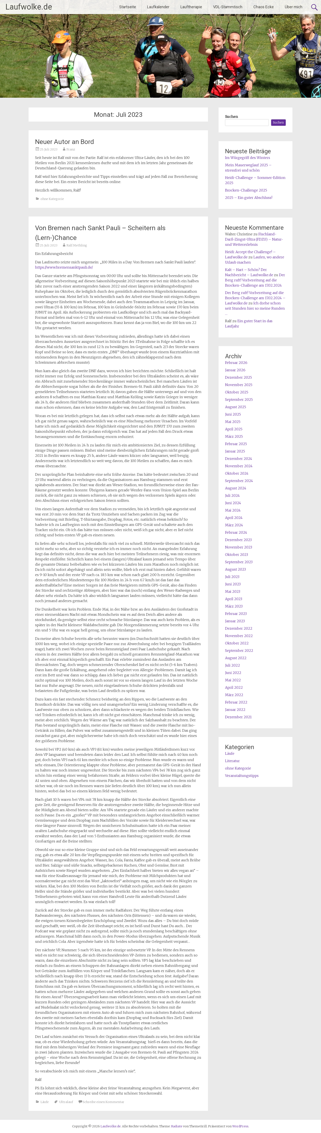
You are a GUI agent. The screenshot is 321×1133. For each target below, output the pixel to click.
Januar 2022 (235, 709)
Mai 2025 (232, 422)
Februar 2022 (236, 702)
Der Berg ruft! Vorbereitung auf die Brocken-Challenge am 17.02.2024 (255, 280)
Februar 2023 (236, 613)
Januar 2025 (235, 451)
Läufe (45, 1102)
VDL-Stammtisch (227, 7)
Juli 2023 (232, 577)
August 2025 (235, 407)
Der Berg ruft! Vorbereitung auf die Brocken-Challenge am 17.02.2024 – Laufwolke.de (255, 298)
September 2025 (239, 399)
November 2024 (239, 466)
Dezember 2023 (238, 540)
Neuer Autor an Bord (64, 141)
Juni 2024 (233, 503)
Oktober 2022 (237, 643)
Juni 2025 (233, 414)
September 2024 (239, 481)
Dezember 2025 (238, 377)
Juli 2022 (232, 665)
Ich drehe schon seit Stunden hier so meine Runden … (255, 308)
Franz (70, 149)
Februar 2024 (236, 532)
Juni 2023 (233, 584)
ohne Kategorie (52, 199)
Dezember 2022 (238, 628)
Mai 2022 (233, 680)
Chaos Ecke (263, 7)
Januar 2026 (235, 370)
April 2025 (233, 429)
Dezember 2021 (238, 717)
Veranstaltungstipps (242, 775)
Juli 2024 (232, 495)
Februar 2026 (236, 362)
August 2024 (235, 488)
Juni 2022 (233, 673)
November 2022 (239, 636)
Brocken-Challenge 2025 (246, 190)
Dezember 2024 (238, 458)
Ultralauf (66, 1102)
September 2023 (239, 562)
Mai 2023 (232, 591)
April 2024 (234, 517)
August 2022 (235, 658)
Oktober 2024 (236, 473)
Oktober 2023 (236, 554)
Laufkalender (158, 7)
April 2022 (234, 687)
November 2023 (238, 547)
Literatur (232, 761)
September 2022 (239, 650)
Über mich (293, 7)
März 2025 (234, 436)
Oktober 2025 (236, 392)
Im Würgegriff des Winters (247, 157)
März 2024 (234, 525)
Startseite (127, 7)
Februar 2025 (236, 444)
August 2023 (235, 569)
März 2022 (234, 695)
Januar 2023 (235, 621)
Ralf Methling (76, 245)
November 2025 (238, 385)
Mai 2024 (233, 510)
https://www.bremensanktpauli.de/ (64, 267)
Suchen (231, 116)
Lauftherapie (191, 7)
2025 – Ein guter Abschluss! (248, 197)
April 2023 (233, 599)
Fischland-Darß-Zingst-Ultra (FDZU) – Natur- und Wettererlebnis (254, 239)
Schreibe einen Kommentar (103, 1102)
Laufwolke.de (28, 7)
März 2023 (234, 606)
